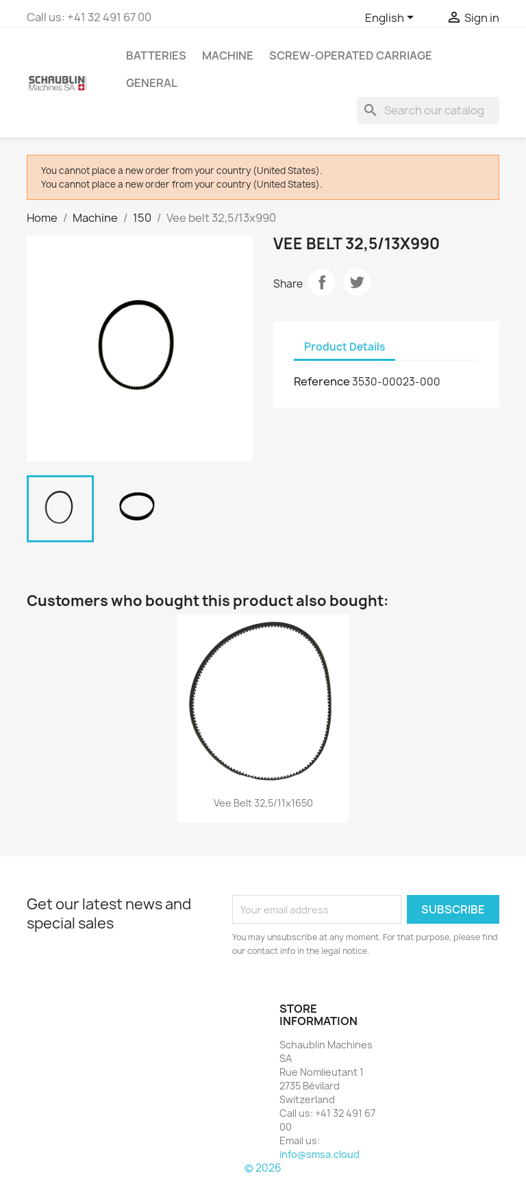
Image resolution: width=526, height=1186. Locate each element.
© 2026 (263, 1168)
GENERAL (151, 82)
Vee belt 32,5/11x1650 (263, 802)
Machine (227, 55)
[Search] (428, 110)
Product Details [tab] (344, 347)
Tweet (357, 282)
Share (322, 282)
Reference (322, 381)
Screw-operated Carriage (350, 55)
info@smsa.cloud (319, 1154)
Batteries (156, 55)
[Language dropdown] (391, 18)
